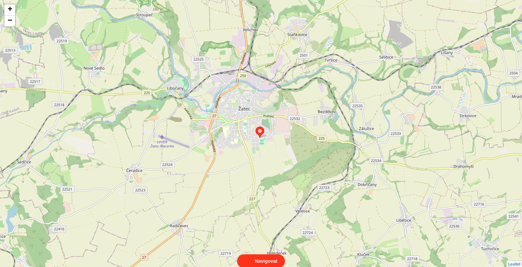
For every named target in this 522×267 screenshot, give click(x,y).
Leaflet (514, 257)
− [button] (10, 21)
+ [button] (10, 9)
